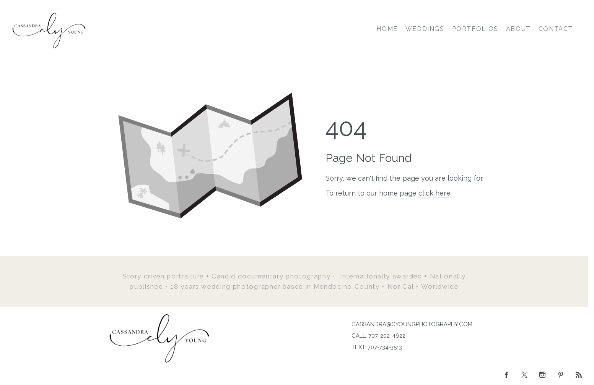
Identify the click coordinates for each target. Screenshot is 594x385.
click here (434, 193)
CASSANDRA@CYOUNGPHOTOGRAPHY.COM (412, 324)
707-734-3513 (385, 347)
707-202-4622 (386, 335)
